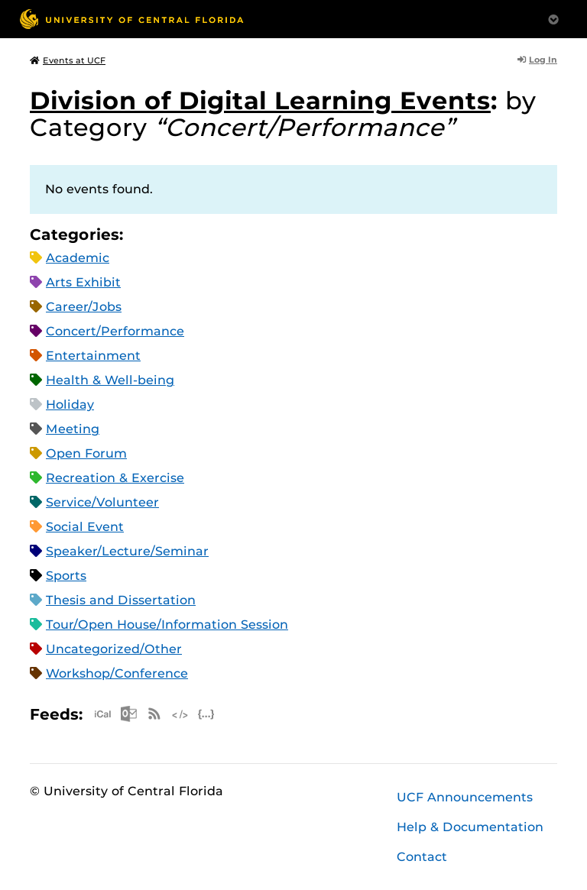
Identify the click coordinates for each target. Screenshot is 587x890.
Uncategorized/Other (114, 649)
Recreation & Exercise (115, 478)
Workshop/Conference (117, 673)
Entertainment (93, 355)
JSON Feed (206, 714)
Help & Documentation (470, 827)
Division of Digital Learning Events (260, 100)
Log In (537, 59)
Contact (422, 857)
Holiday (70, 404)
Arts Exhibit (83, 282)
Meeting (72, 429)
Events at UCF (67, 60)
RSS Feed (154, 714)
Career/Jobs (84, 306)
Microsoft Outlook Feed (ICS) (128, 714)
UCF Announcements (465, 797)
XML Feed (180, 714)
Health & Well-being (110, 380)
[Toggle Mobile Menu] (553, 18)
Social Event (85, 526)
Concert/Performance (115, 331)
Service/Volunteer (102, 502)
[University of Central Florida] (131, 19)
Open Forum (86, 453)
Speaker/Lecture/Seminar (127, 551)
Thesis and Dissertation (121, 600)
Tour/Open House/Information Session (167, 624)
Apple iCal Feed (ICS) (102, 714)
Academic (77, 258)
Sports (66, 575)
